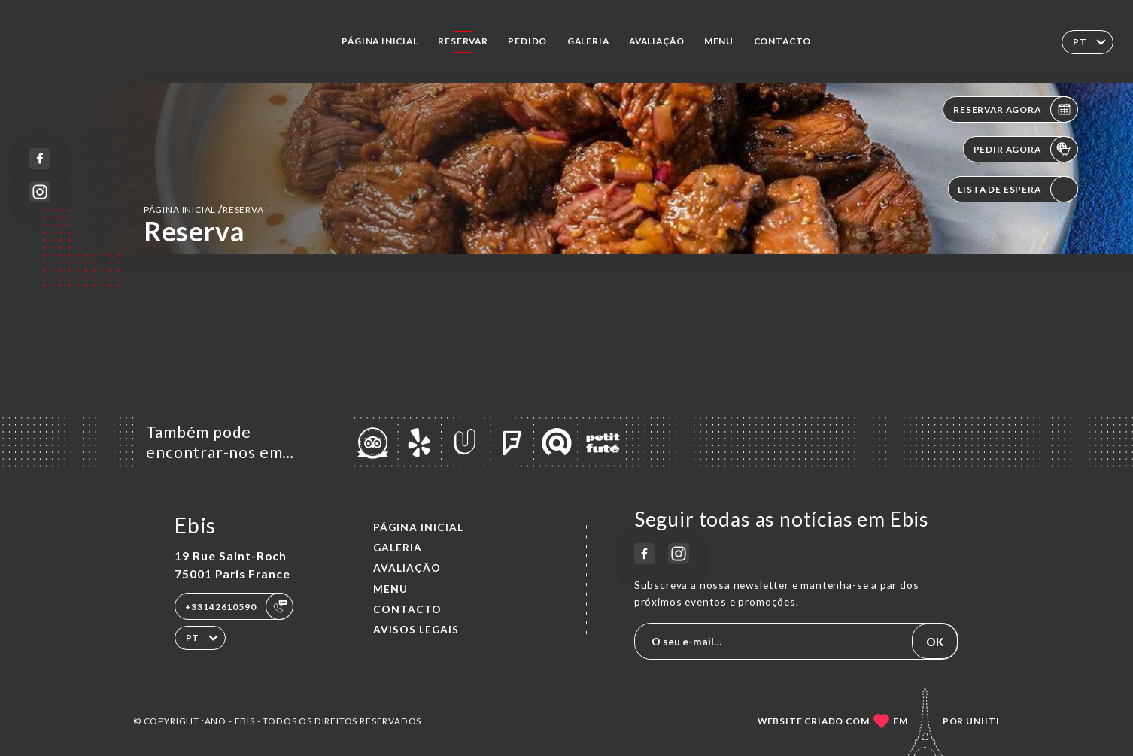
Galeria (588, 41)
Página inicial (380, 41)
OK (935, 641)
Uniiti (983, 721)
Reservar (463, 41)
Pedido (527, 41)
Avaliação (656, 41)
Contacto (783, 41)
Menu (719, 41)
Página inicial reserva (204, 208)
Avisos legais (416, 629)
